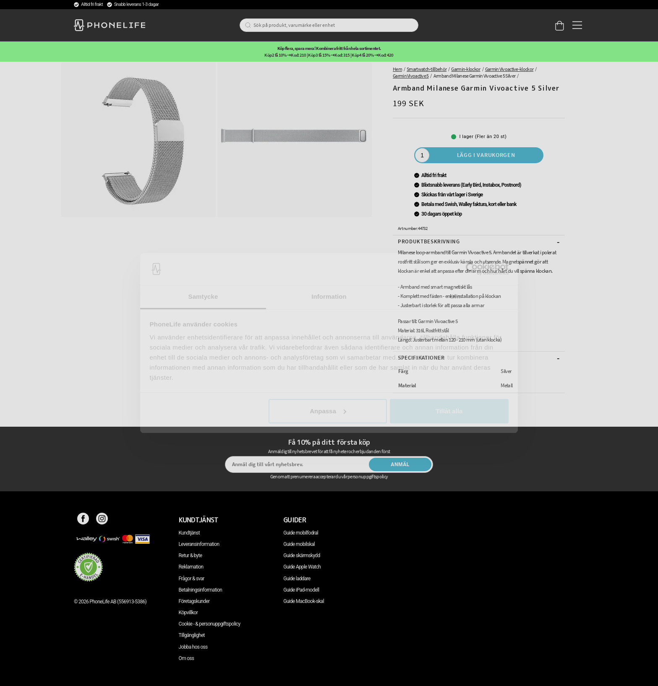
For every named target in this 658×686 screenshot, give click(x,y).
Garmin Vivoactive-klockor (509, 69)
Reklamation (191, 567)
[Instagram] (102, 520)
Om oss (186, 658)
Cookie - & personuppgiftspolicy (209, 624)
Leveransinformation (199, 544)
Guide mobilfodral (300, 533)
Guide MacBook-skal (303, 601)
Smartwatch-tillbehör (426, 69)
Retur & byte (190, 555)
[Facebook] (83, 520)
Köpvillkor (188, 613)
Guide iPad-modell (301, 590)
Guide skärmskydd (301, 555)
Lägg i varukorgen (486, 155)
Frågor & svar (191, 579)
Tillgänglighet (192, 635)
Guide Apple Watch (302, 567)
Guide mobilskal (299, 544)
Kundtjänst (189, 533)
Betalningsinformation (200, 590)
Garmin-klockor (465, 69)
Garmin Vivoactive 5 (411, 76)
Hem (397, 69)
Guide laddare (296, 579)
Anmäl (400, 464)
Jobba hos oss (193, 647)
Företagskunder (194, 601)
